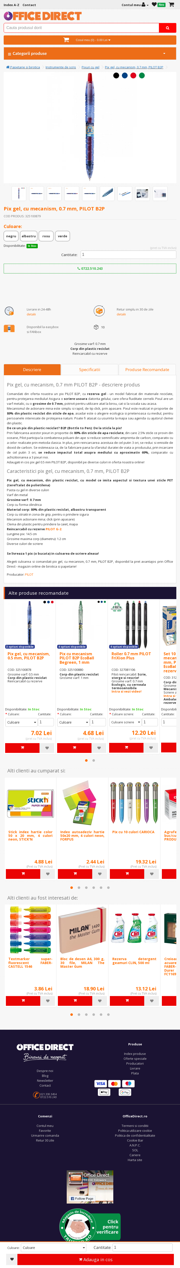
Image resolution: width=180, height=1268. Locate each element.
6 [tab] (108, 888)
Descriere (32, 369)
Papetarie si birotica (23, 67)
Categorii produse (87, 53)
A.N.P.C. (135, 1145)
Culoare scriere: (123, 714)
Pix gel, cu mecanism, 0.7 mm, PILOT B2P (134, 67)
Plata (135, 1073)
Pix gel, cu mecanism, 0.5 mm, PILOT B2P (29, 656)
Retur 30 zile (45, 1140)
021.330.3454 (48, 1094)
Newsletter (45, 1080)
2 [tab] (94, 760)
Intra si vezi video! (126, 691)
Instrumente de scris (61, 67)
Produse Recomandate (147, 369)
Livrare (135, 1068)
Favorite (45, 1130)
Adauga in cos (96, 1259)
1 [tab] (86, 760)
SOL (135, 1150)
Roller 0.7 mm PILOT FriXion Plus (131, 656)
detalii (31, 314)
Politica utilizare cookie (135, 1130)
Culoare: (14, 714)
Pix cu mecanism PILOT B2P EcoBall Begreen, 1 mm (77, 658)
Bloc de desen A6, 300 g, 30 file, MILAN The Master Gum (82, 962)
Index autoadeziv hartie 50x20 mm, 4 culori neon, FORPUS (82, 836)
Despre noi (45, 1071)
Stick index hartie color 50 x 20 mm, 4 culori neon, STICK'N (30, 836)
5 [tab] (101, 888)
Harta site (135, 1160)
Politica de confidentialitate (135, 1135)
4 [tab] (94, 888)
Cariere (135, 1155)
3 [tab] (86, 888)
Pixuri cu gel (90, 67)
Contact (45, 1085)
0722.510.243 (90, 268)
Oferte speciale (135, 1058)
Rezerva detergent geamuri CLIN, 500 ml (134, 960)
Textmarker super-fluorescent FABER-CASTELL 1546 (30, 962)
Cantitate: (69, 254)
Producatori (135, 1063)
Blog (45, 1075)
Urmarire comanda (45, 1135)
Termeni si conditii (135, 1125)
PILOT (29, 574)
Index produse (135, 1053)
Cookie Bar (135, 1140)
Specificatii (89, 369)
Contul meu (45, 1125)
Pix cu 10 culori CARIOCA (133, 832)
